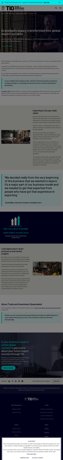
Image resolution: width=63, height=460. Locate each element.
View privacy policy (31, 454)
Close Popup (31, 441)
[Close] (59, 2)
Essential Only (24, 457)
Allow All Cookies (37, 457)
